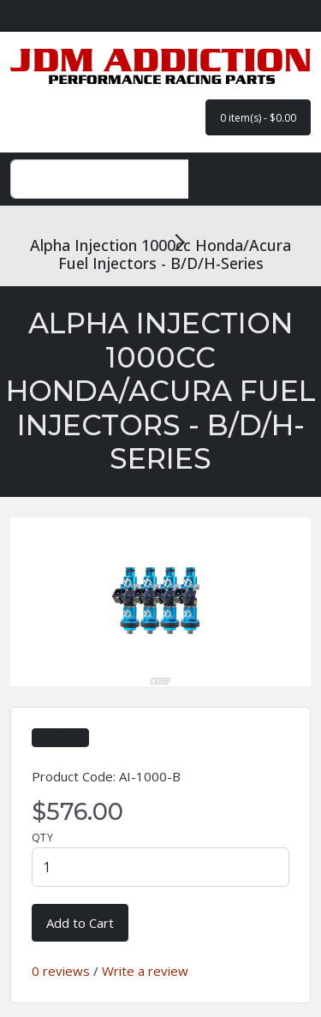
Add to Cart (80, 922)
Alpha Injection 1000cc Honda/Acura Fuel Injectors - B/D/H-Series (160, 254)
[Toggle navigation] (280, 179)
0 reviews (61, 970)
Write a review (145, 970)
